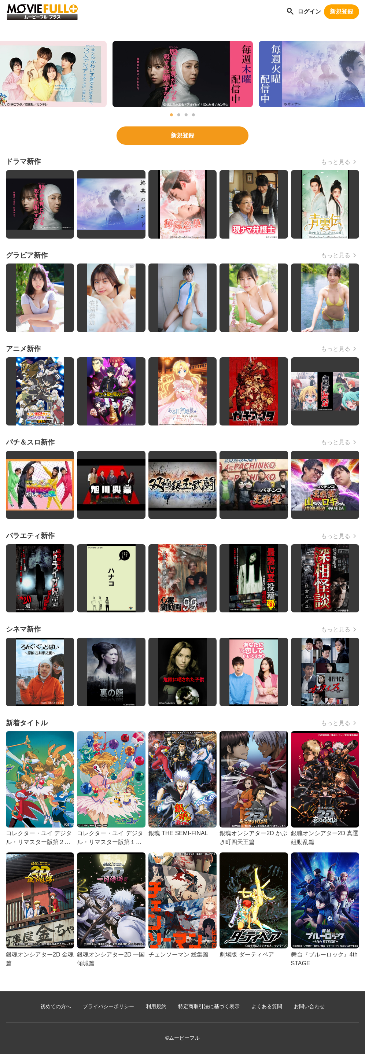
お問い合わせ (309, 1006)
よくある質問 (266, 1006)
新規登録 (341, 11)
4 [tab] (193, 115)
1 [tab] (171, 115)
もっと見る (335, 162)
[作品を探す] (290, 11)
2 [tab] (178, 115)
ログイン (309, 11)
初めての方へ (55, 1006)
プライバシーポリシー (108, 1006)
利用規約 (156, 1006)
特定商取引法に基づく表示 (209, 1006)
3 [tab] (186, 115)
